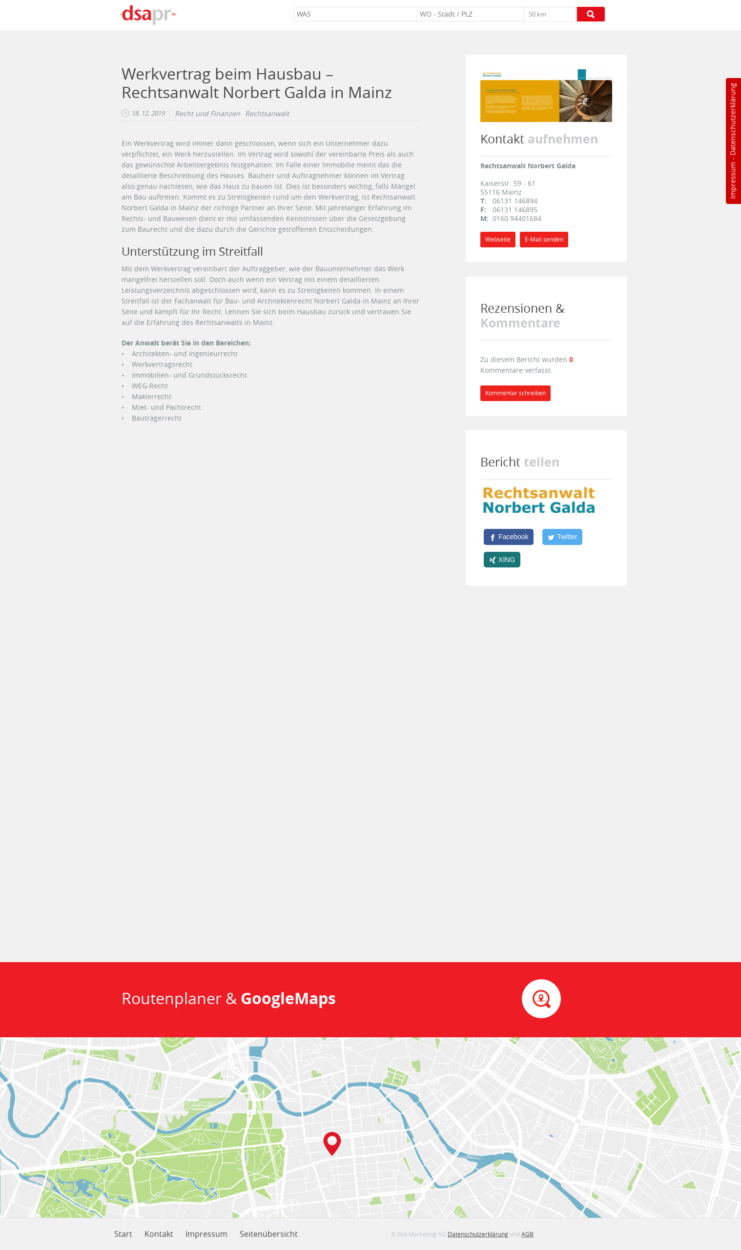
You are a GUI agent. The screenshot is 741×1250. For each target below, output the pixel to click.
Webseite (498, 239)
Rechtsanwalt (267, 113)
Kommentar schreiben (515, 393)
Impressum (732, 180)
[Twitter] (562, 536)
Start (123, 1234)
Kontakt (158, 1234)
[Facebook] (509, 536)
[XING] (502, 559)
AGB (527, 1234)
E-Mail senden (544, 239)
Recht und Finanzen (207, 113)
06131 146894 (515, 200)
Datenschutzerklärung (732, 119)
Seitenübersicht (269, 1234)
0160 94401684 (517, 218)
